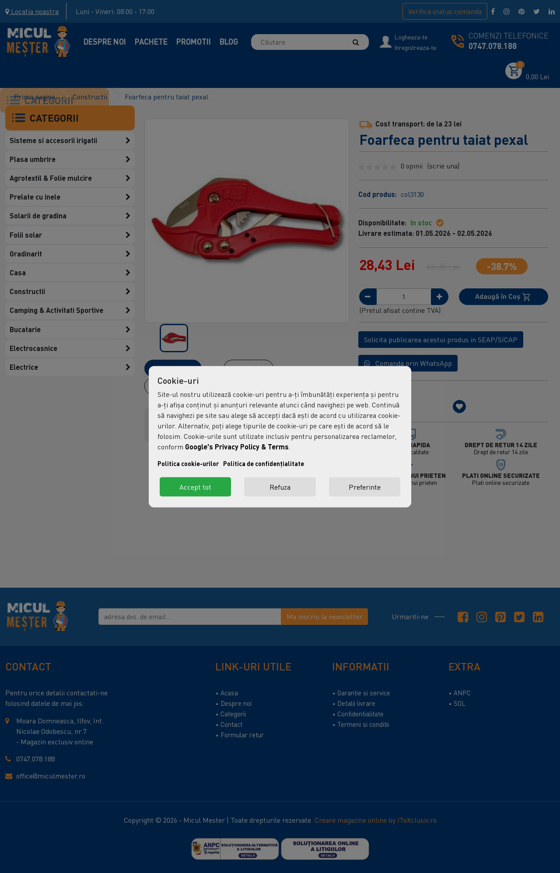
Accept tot (195, 486)
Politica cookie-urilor (188, 463)
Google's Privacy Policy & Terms (237, 446)
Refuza (280, 486)
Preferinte (365, 486)
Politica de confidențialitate (263, 463)
